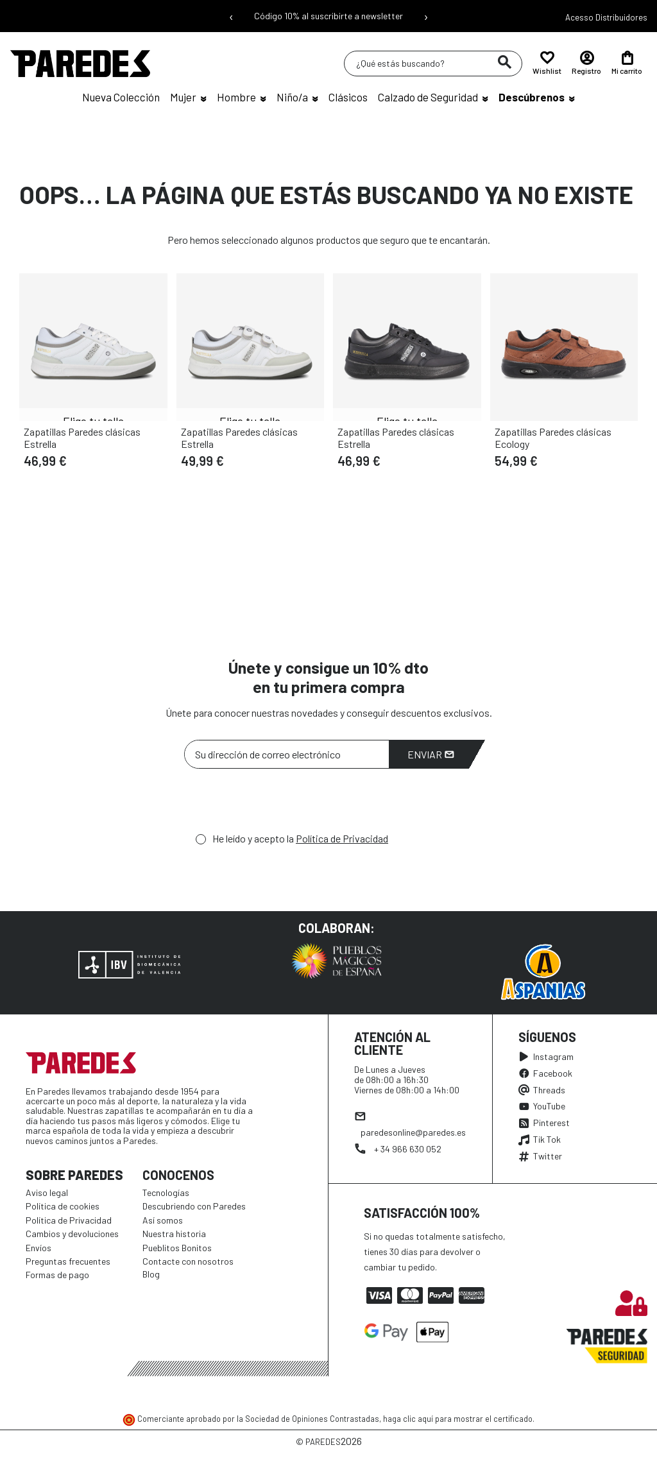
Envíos (38, 1247)
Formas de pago (57, 1274)
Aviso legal (47, 1192)
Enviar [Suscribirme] (430, 754)
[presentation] (281, 804)
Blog (151, 1274)
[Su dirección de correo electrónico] (287, 754)
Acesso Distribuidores (606, 17)
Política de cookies (62, 1206)
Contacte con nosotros (188, 1261)
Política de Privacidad (342, 838)
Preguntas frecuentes (68, 1261)
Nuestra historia (174, 1233)
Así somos (162, 1220)
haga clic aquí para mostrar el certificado (458, 1419)
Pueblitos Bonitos (177, 1247)
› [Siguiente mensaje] (426, 16)
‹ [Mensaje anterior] (231, 16)
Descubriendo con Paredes (194, 1206)
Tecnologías (165, 1192)
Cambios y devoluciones (72, 1233)
